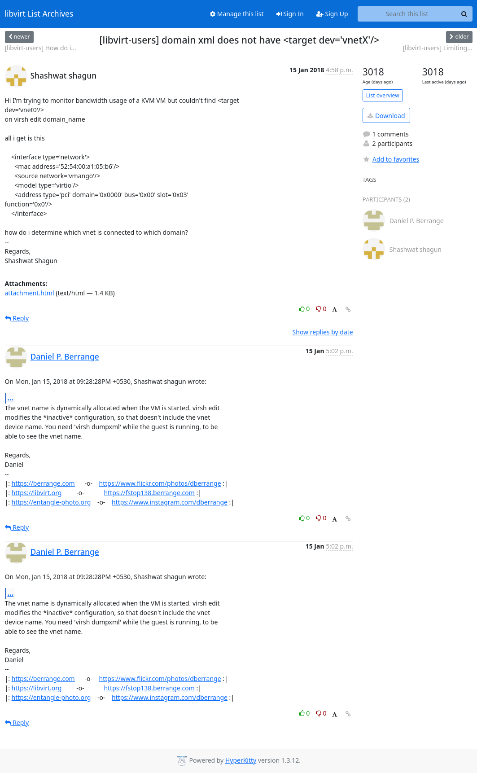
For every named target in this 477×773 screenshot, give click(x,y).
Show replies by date (323, 332)
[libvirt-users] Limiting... (437, 48)
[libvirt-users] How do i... (40, 48)
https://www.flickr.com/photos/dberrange (160, 483)
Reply (17, 318)
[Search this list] (407, 14)
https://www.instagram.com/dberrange (170, 502)
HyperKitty (240, 760)
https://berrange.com (43, 483)
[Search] (464, 14)
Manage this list (237, 13)
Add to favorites (391, 159)
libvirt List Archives (39, 14)
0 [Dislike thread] (321, 308)
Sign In (290, 13)
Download (386, 115)
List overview (382, 95)
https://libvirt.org (37, 492)
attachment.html (29, 293)
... (11, 398)
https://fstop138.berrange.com (149, 492)
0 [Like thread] (305, 308)
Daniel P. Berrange (65, 356)
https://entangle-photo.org (51, 502)
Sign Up (332, 13)
